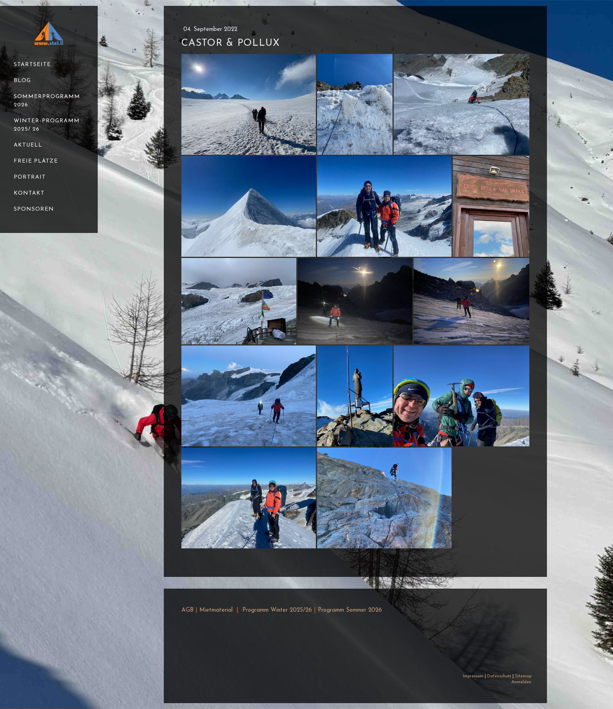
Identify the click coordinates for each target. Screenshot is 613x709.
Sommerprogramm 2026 (47, 101)
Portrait (30, 177)
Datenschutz (499, 676)
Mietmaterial (216, 610)
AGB (187, 610)
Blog (22, 81)
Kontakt (29, 193)
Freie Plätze (36, 161)
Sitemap (523, 676)
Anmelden (521, 682)
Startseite (32, 65)
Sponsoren (34, 209)
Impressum (473, 676)
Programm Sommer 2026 (350, 610)
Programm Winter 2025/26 (277, 610)
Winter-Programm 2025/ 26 (47, 125)
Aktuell (28, 145)
